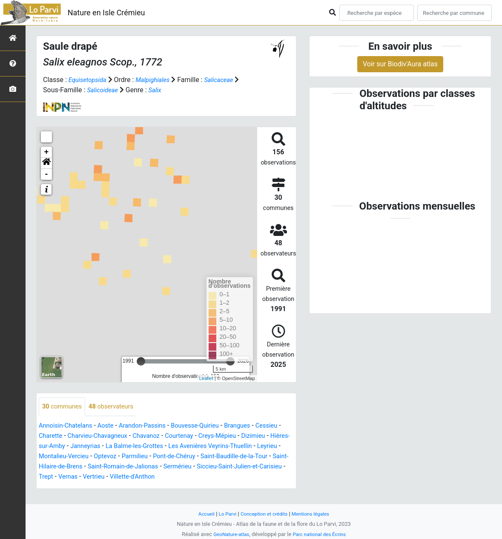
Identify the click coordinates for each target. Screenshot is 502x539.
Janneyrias (142, 447)
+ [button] (46, 152)
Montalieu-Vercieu (146, 457)
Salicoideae (104, 90)
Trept (181, 477)
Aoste (111, 426)
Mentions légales (314, 514)
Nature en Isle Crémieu (106, 12)
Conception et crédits (264, 514)
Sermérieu (54, 477)
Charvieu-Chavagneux (132, 436)
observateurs (116, 407)
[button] (46, 163)
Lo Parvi (224, 514)
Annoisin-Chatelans (68, 426)
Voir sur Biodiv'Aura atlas (400, 64)
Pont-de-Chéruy (266, 457)
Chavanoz (185, 436)
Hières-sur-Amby (95, 447)
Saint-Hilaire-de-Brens (150, 467)
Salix (159, 90)
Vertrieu (233, 477)
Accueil (201, 514)
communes (64, 407)
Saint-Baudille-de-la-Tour (75, 467)
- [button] (46, 174)
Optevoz (191, 457)
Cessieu (51, 436)
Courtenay (220, 436)
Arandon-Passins (151, 426)
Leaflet (206, 378)
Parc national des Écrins (321, 534)
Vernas (205, 477)
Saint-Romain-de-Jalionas (227, 467)
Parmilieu (223, 457)
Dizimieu (52, 447)
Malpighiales (158, 80)
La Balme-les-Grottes (195, 447)
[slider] (141, 361)
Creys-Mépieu (262, 436)
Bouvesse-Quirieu (208, 426)
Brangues (254, 426)
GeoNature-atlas (229, 534)
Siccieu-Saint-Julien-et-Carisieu (122, 477)
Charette (81, 436)
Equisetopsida (89, 80)
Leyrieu (103, 457)
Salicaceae (227, 80)
